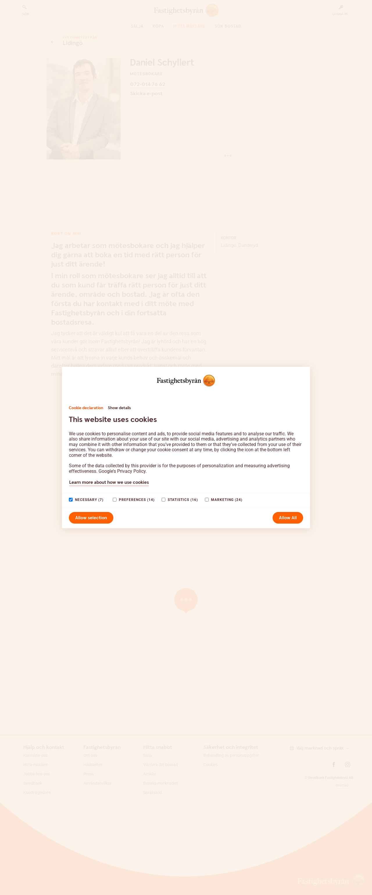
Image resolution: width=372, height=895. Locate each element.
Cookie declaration (86, 408)
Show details (119, 408)
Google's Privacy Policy (122, 471)
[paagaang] (71, 500)
